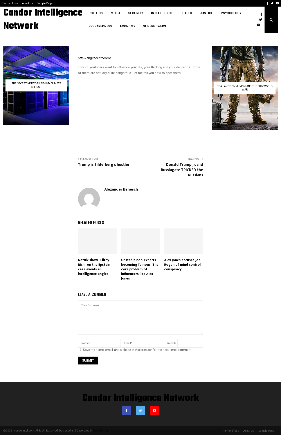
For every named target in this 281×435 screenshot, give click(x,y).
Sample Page (44, 3)
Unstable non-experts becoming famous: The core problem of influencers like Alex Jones (140, 269)
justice (206, 13)
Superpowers (154, 26)
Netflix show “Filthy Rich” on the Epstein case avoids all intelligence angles (94, 267)
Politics (95, 13)
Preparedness (100, 26)
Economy (127, 26)
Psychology (231, 13)
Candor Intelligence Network (43, 20)
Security (135, 13)
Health (186, 13)
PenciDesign (101, 430)
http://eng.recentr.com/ (94, 58)
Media (115, 13)
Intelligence (162, 13)
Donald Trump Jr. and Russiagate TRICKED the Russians (182, 170)
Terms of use (10, 3)
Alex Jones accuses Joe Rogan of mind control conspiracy (182, 264)
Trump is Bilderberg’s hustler (104, 164)
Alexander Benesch (121, 189)
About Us (27, 3)
